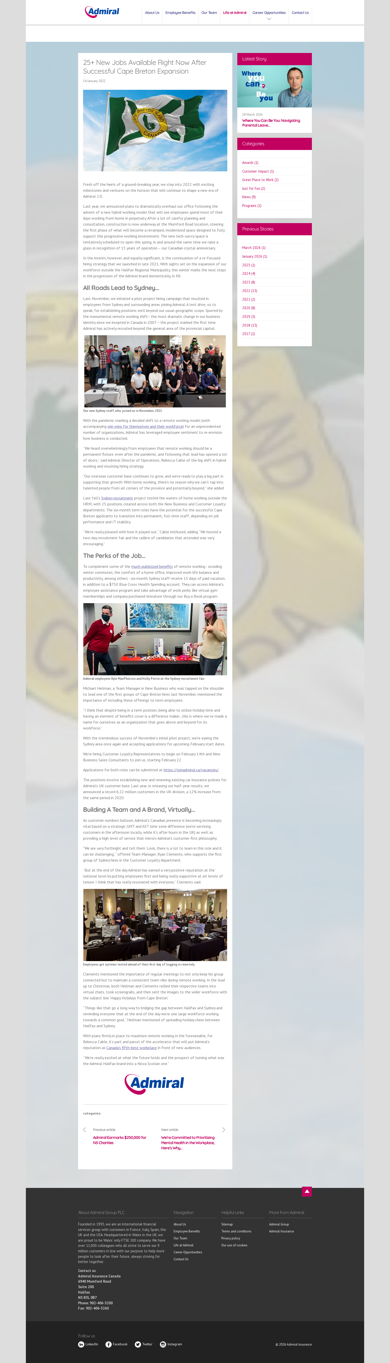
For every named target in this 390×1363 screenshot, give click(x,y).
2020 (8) (248, 307)
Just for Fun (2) (253, 188)
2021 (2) (248, 299)
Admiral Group (279, 1224)
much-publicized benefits (152, 566)
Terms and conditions (236, 1231)
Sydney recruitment (117, 497)
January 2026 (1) (254, 256)
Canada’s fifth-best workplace (131, 1047)
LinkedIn (88, 1344)
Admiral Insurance (281, 1231)
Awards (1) (250, 162)
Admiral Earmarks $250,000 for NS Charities (121, 1136)
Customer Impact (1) (258, 171)
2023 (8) (248, 282)
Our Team (209, 12)
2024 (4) (248, 273)
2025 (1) (248, 265)
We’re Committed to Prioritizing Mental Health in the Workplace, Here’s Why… (189, 1138)
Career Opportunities (269, 12)
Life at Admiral (234, 12)
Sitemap (227, 1224)
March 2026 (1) (254, 247)
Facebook (116, 1344)
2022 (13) (249, 290)
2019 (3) (248, 316)
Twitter (143, 1344)
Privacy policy (230, 1238)
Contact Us (300, 12)
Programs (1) (251, 205)
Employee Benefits (180, 12)
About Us (152, 12)
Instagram (171, 1344)
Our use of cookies (234, 1245)
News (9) (249, 197)
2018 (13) (249, 325)
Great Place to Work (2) (260, 179)
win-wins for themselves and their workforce (145, 426)
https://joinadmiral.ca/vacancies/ (191, 769)
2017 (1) (248, 333)
